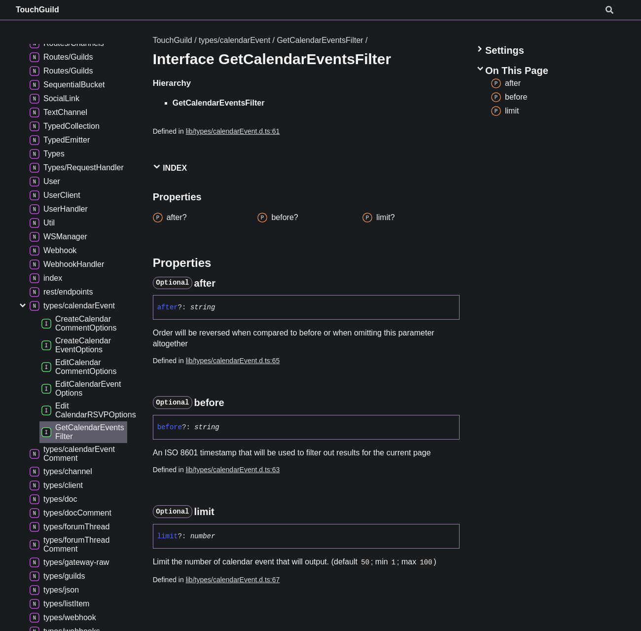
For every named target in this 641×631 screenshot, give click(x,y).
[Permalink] (224, 283)
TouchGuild (37, 9)
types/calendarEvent (234, 40)
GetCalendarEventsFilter (320, 40)
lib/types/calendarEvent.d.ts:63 (233, 470)
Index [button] (170, 167)
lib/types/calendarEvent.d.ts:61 (233, 131)
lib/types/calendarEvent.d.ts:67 (233, 580)
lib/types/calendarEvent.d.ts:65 (233, 361)
